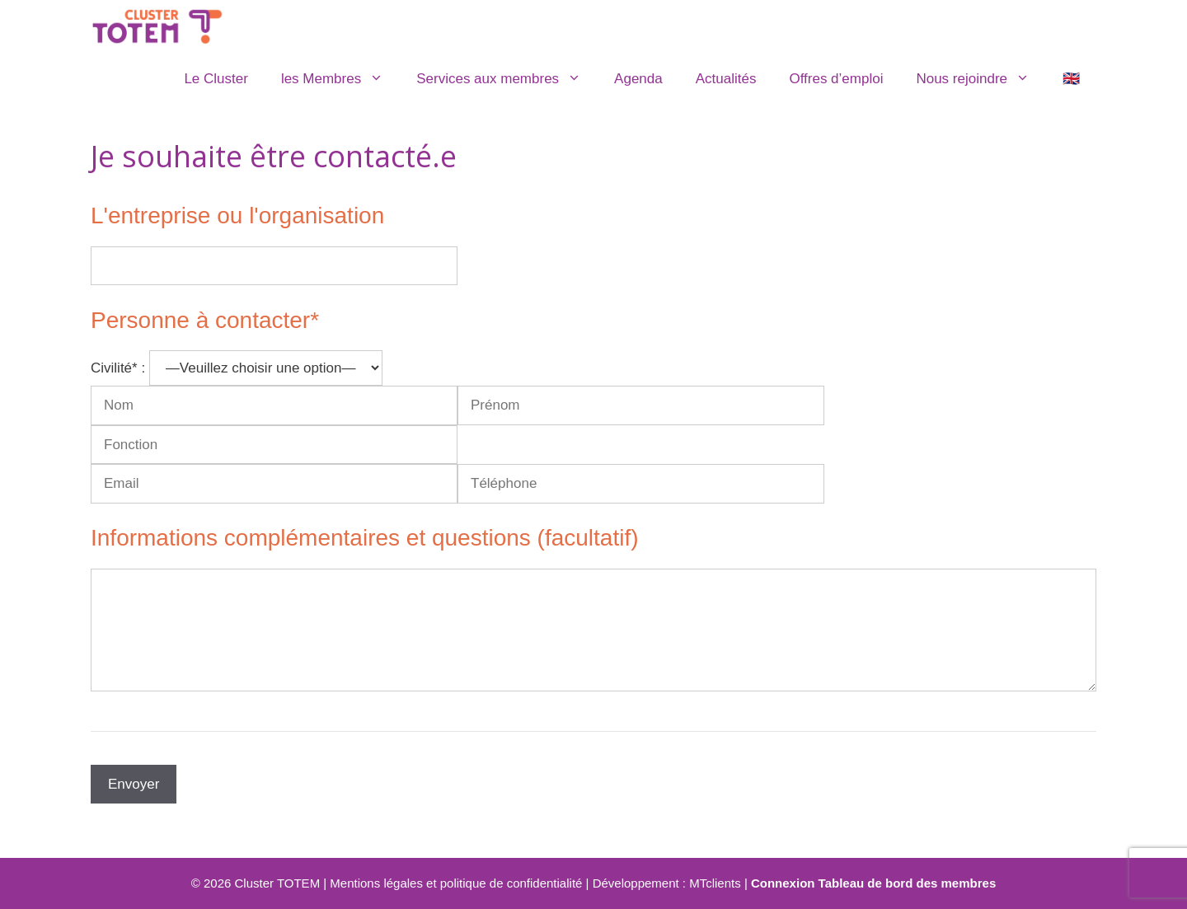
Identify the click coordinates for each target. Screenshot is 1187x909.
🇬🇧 (1071, 79)
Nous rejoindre (981, 79)
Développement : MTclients (667, 883)
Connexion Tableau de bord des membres (873, 883)
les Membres (340, 79)
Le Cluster (215, 79)
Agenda (638, 79)
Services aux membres (507, 79)
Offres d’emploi (836, 79)
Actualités (726, 79)
